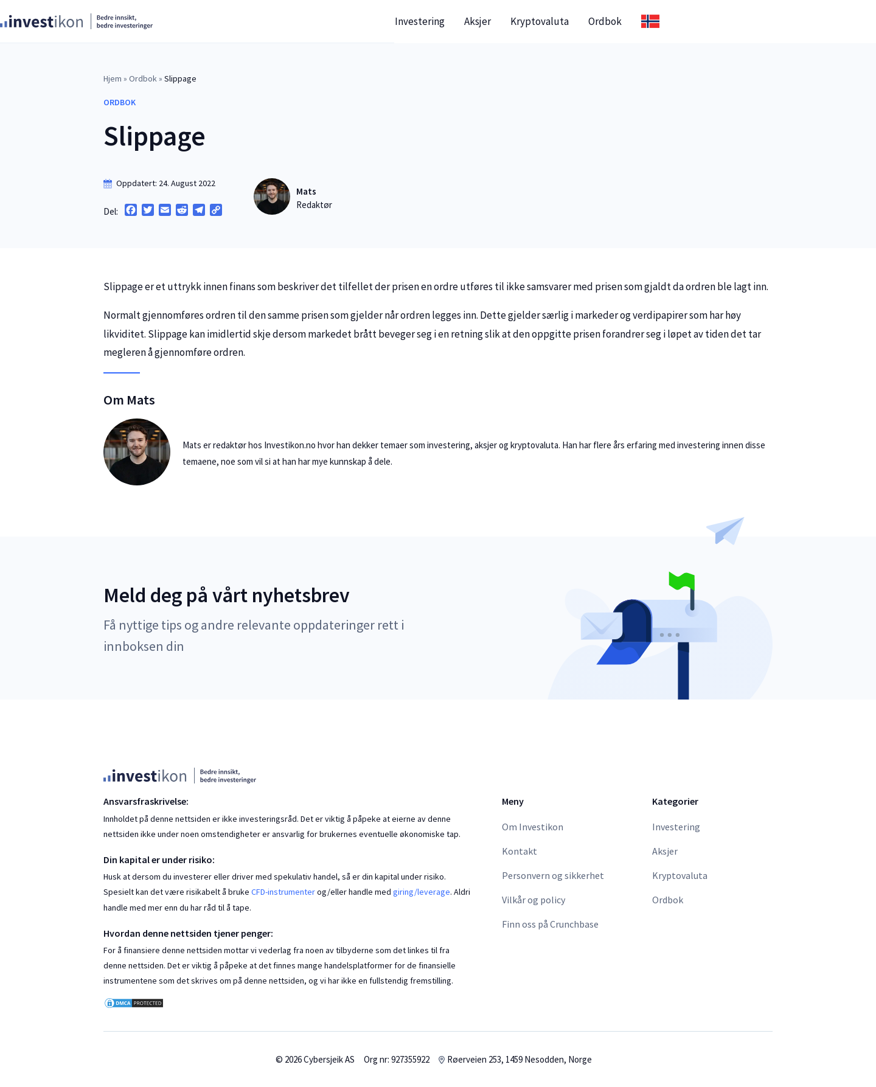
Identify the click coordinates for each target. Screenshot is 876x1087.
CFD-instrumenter (283, 891)
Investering (523, 21)
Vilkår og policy (533, 900)
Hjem (112, 78)
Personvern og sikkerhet (553, 875)
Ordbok (708, 21)
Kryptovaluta (643, 21)
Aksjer (581, 21)
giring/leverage (421, 891)
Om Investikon (532, 827)
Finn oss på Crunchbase (550, 924)
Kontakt (519, 851)
